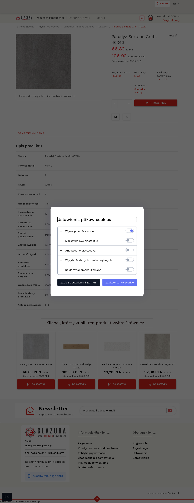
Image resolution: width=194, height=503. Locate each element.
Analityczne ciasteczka (80, 250)
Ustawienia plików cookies (84, 219)
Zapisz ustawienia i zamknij (78, 282)
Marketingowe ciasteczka (82, 241)
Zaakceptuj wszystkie (119, 282)
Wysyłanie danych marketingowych (88, 260)
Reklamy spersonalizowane (83, 270)
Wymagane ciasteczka (80, 231)
